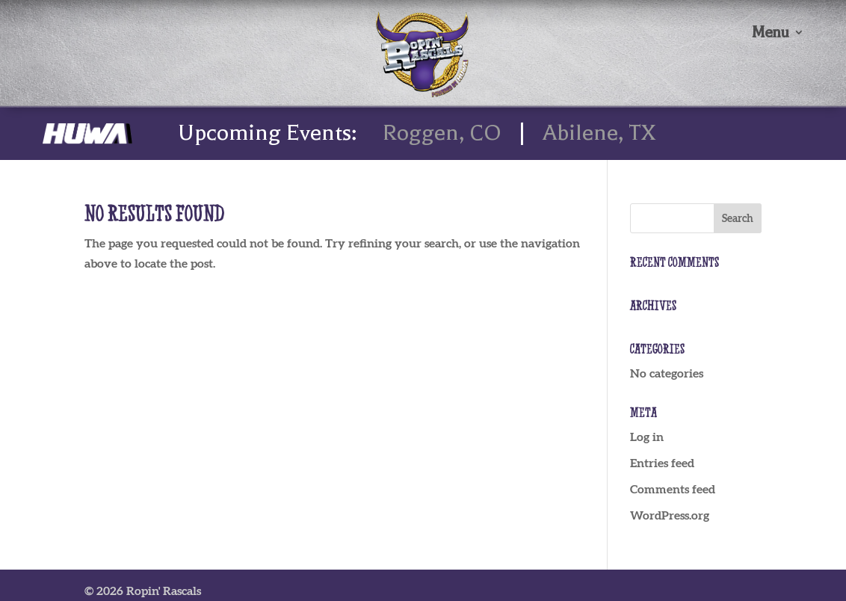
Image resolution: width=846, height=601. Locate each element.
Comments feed (672, 489)
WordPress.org (669, 515)
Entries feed (662, 462)
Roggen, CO (442, 133)
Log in (647, 436)
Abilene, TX (599, 133)
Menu (769, 34)
